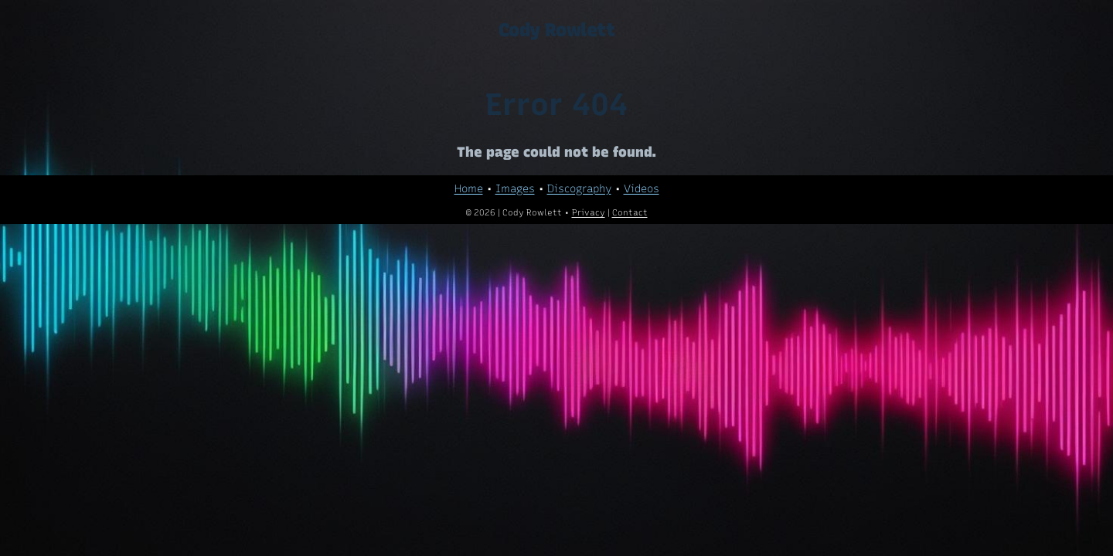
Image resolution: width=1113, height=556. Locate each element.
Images (515, 188)
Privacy (588, 213)
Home (468, 188)
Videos (641, 188)
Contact (630, 213)
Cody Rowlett (556, 30)
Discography (579, 188)
